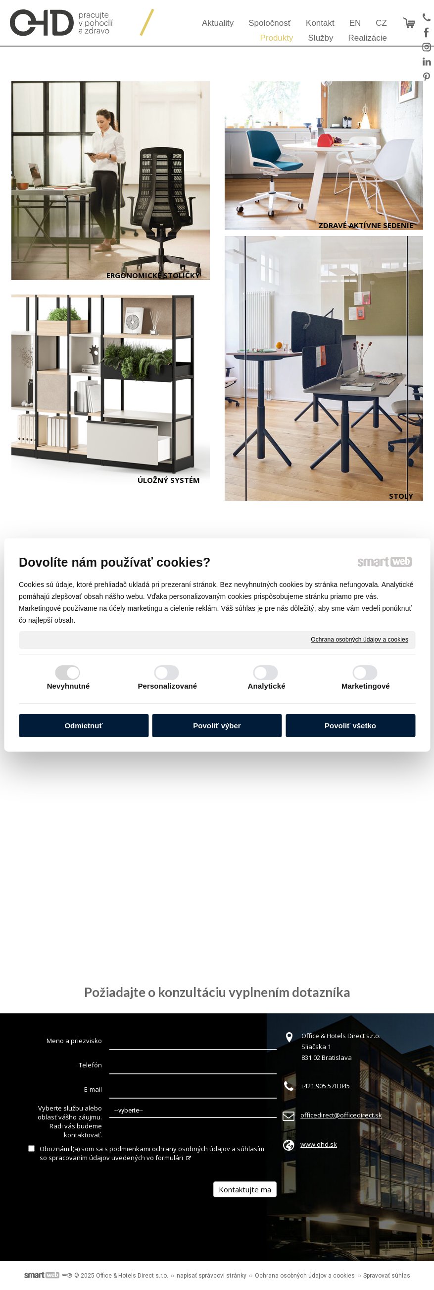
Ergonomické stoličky (153, 275)
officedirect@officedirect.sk (341, 1115)
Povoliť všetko (350, 725)
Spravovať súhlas (386, 1275)
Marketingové (365, 686)
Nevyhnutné (68, 686)
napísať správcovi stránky (211, 1275)
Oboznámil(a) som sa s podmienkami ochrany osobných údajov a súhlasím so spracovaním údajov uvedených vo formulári (152, 1153)
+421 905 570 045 (325, 1085)
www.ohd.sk (318, 1144)
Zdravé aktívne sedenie (365, 225)
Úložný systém (169, 480)
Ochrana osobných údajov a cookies (359, 639)
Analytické (267, 686)
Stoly (401, 496)
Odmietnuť (83, 725)
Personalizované (167, 686)
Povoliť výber (217, 725)
